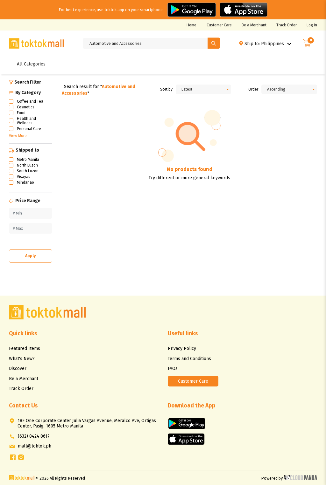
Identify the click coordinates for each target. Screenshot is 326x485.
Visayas (23, 176)
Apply (30, 255)
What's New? (22, 358)
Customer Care (219, 25)
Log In (312, 25)
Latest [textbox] (186, 89)
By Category (25, 92)
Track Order (286, 25)
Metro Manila (28, 159)
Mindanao (25, 182)
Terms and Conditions (189, 358)
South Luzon (28, 171)
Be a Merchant (254, 25)
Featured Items (24, 348)
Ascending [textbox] (276, 89)
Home (191, 25)
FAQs (173, 368)
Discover (17, 368)
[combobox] (203, 89)
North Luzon (27, 165)
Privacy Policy (182, 348)
